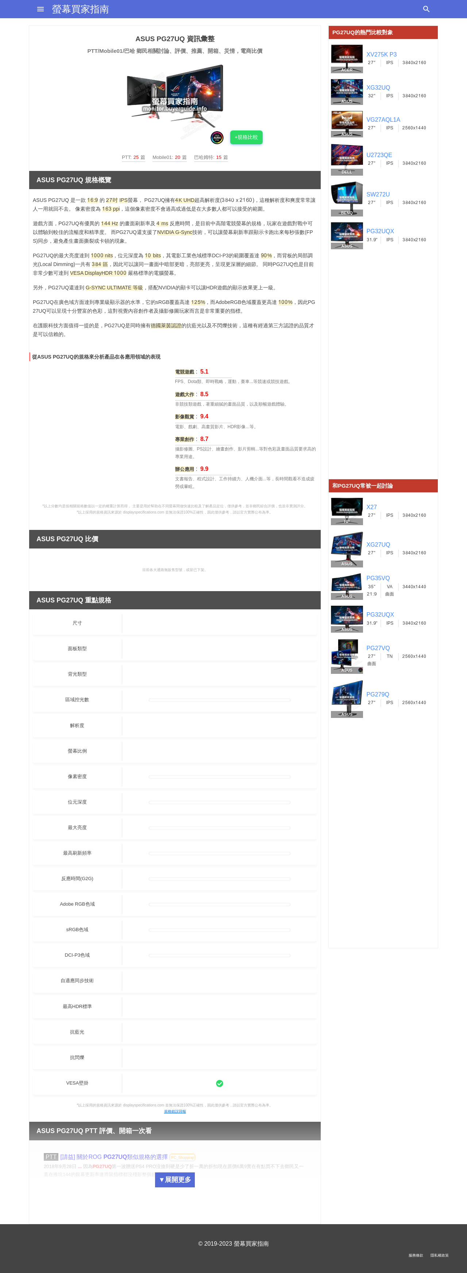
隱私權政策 (440, 1255)
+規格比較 (246, 137)
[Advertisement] (383, 370)
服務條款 (416, 1255)
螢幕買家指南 (80, 9)
